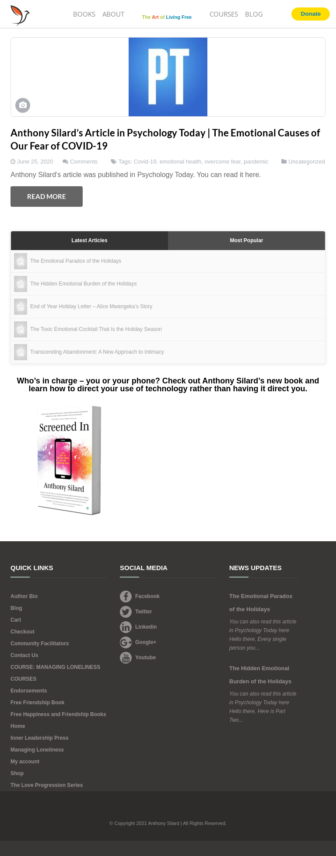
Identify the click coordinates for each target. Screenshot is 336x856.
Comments (84, 161)
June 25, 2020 (35, 161)
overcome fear (222, 161)
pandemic (256, 161)
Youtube (138, 657)
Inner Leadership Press (39, 738)
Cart (15, 620)
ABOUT (113, 14)
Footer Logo (168, 811)
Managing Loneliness (37, 750)
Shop (17, 773)
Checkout (22, 632)
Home (17, 726)
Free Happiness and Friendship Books (58, 714)
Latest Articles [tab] (89, 240)
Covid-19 (144, 161)
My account (24, 762)
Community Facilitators (39, 643)
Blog (16, 608)
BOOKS (84, 14)
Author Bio (24, 596)
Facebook (140, 596)
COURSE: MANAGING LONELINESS (55, 667)
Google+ (138, 642)
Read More (46, 196)
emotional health (180, 161)
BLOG (254, 14)
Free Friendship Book (37, 702)
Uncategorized (306, 161)
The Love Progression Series (46, 785)
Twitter (136, 612)
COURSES (224, 14)
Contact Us (24, 655)
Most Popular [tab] (246, 240)
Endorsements (28, 691)
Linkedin (138, 627)
